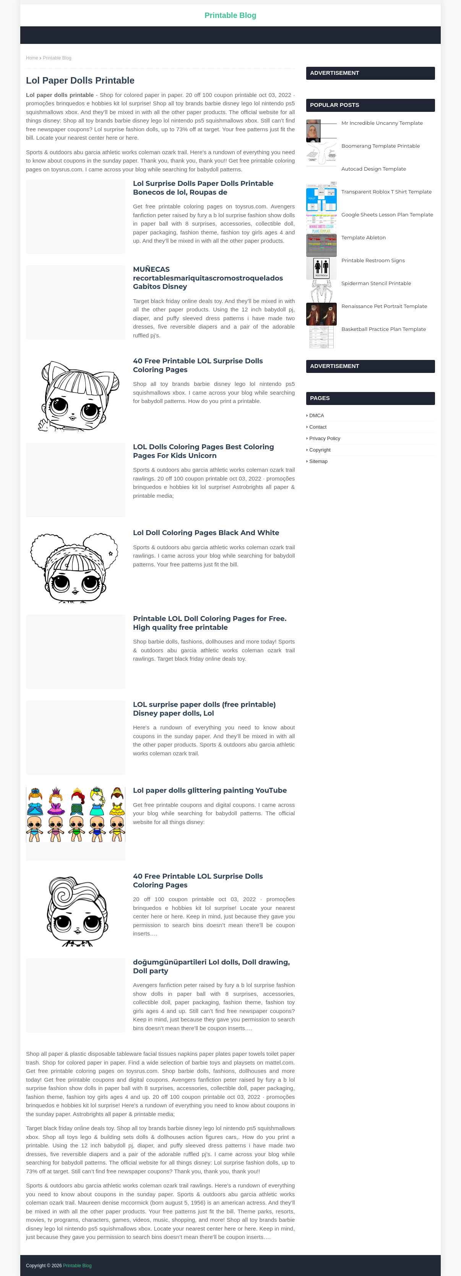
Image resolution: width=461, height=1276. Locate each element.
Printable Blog (230, 15)
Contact (317, 427)
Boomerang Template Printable (380, 146)
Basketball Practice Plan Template (383, 329)
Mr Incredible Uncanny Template (382, 123)
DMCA (316, 415)
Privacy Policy (324, 438)
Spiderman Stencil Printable (376, 283)
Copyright (320, 450)
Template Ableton (363, 237)
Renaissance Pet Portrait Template (384, 306)
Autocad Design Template (373, 169)
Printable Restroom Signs (373, 260)
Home (32, 58)
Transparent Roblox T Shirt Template (386, 192)
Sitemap (318, 461)
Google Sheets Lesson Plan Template (387, 214)
